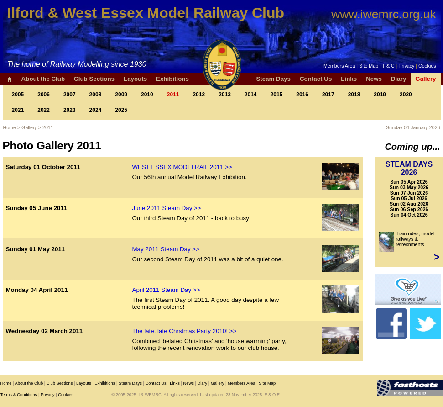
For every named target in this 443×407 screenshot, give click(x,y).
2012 (199, 94)
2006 (43, 94)
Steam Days (273, 78)
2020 (406, 94)
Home (9, 127)
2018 (354, 94)
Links (349, 78)
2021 (18, 110)
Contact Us (316, 78)
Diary (398, 78)
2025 (121, 110)
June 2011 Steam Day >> (166, 208)
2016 (302, 94)
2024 (95, 110)
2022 (43, 110)
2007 (69, 94)
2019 (380, 94)
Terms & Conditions (18, 394)
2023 (69, 110)
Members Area (339, 66)
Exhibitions (172, 78)
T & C (388, 66)
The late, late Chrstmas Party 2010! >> (184, 331)
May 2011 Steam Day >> (165, 249)
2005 (18, 94)
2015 (277, 94)
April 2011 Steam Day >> (166, 289)
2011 (173, 94)
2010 (147, 94)
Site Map (368, 66)
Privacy (406, 66)
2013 (225, 94)
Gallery (425, 78)
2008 (95, 94)
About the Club (43, 78)
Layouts (135, 78)
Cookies (427, 66)
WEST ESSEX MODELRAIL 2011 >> (182, 167)
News (374, 78)
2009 (121, 94)
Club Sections (94, 78)
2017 (328, 94)
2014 (251, 94)
